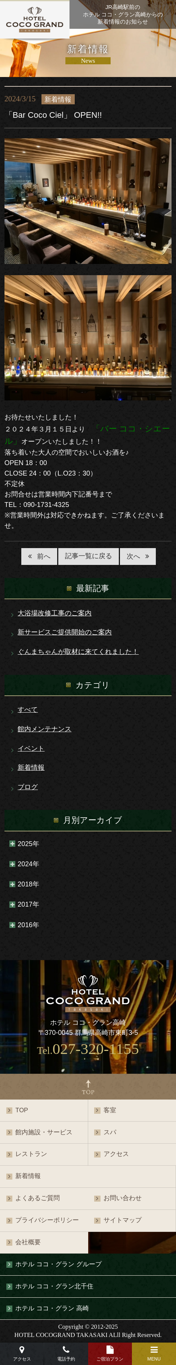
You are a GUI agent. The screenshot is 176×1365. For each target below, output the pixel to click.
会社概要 (28, 1242)
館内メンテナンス (44, 729)
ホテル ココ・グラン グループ (58, 1264)
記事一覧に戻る (88, 556)
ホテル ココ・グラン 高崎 (52, 1308)
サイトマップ (123, 1220)
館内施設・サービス (43, 1132)
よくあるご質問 (37, 1198)
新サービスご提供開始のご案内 (65, 632)
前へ (43, 556)
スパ (110, 1132)
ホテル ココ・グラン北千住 (54, 1286)
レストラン (31, 1154)
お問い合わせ (123, 1198)
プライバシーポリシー (47, 1220)
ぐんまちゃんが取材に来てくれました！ (78, 651)
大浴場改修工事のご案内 (55, 613)
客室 (110, 1110)
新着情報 (31, 767)
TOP (21, 1110)
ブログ (28, 787)
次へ (133, 556)
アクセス (116, 1154)
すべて (28, 709)
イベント (31, 748)
